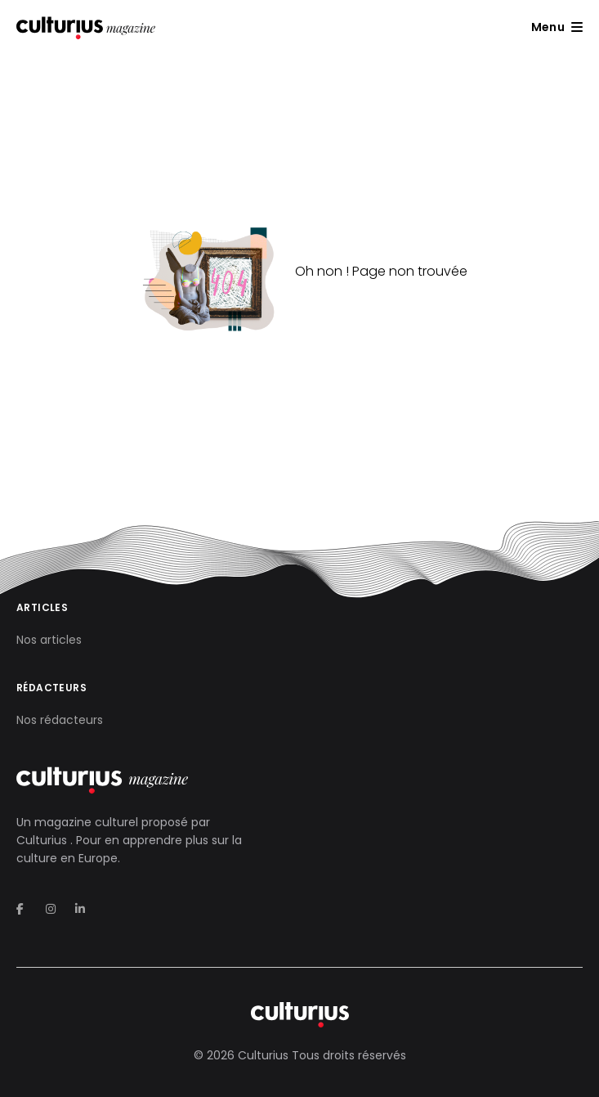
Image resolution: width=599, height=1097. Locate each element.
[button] (557, 27)
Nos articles (49, 640)
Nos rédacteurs (59, 720)
